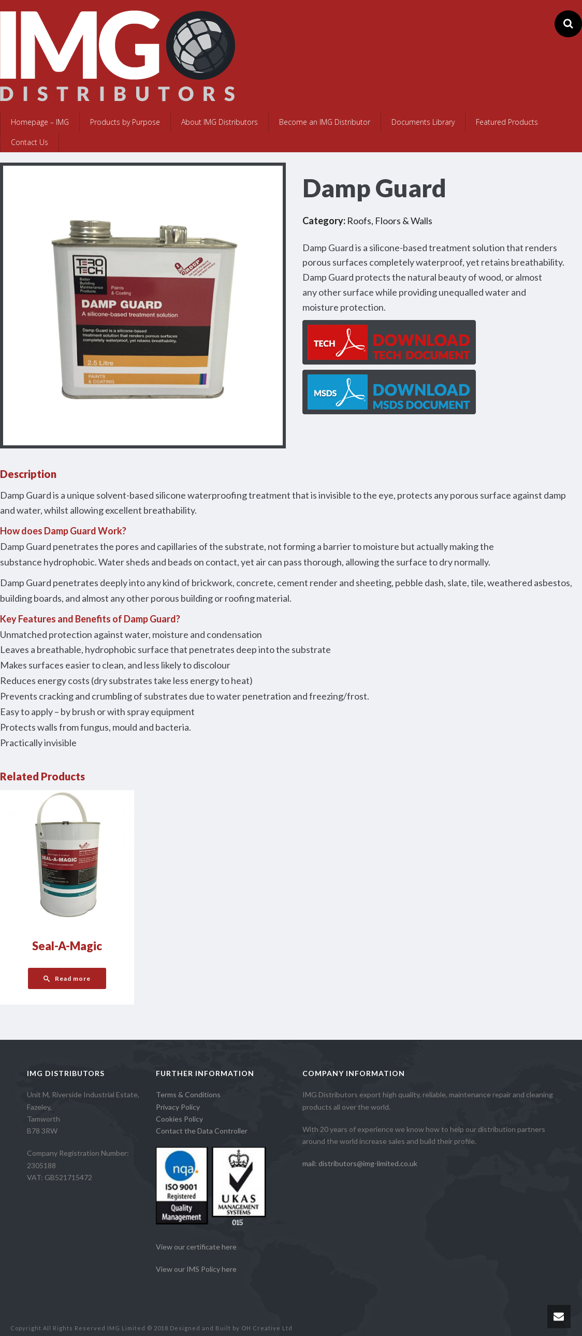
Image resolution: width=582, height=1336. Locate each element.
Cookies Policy (179, 1118)
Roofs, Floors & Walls (389, 220)
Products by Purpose (125, 122)
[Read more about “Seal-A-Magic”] (67, 978)
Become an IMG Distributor (324, 122)
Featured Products (507, 122)
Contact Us (29, 142)
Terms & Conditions (188, 1094)
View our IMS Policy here (196, 1269)
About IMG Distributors (219, 122)
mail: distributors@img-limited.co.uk (359, 1163)
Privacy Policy (178, 1106)
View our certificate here (196, 1246)
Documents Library (423, 122)
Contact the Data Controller (202, 1130)
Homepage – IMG (40, 122)
